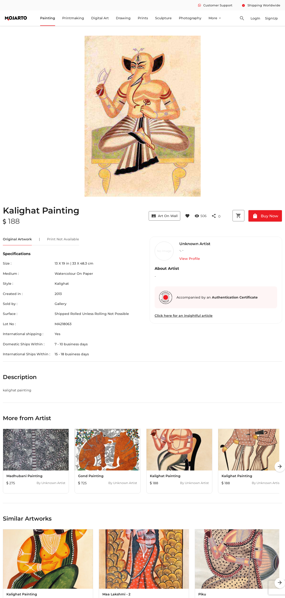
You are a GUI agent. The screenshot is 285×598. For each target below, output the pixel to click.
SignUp (271, 18)
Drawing (123, 18)
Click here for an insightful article (184, 315)
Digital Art (100, 18)
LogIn (255, 18)
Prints (143, 18)
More (215, 18)
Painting (47, 18)
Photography (190, 18)
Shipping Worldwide (261, 5)
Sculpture (163, 18)
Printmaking (73, 18)
